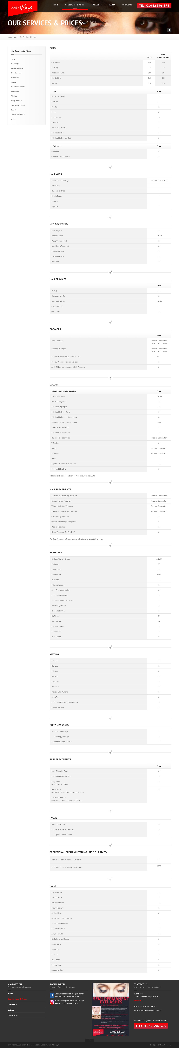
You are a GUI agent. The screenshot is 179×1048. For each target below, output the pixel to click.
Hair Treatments (18, 87)
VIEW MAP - (138, 1000)
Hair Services (16, 73)
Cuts (13, 59)
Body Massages (17, 101)
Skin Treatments (18, 105)
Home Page (12, 37)
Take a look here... (73, 997)
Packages (15, 77)
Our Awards (96, 5)
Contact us (127, 5)
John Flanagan (165, 1045)
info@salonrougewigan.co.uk (150, 1010)
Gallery (112, 5)
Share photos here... (71, 1003)
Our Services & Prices (74, 5)
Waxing (14, 96)
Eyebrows (15, 91)
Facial (13, 110)
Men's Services (17, 68)
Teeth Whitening (17, 114)
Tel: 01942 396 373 (154, 5)
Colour (14, 82)
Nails (13, 119)
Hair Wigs (15, 64)
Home (55, 5)
